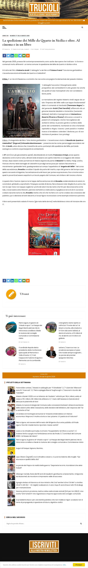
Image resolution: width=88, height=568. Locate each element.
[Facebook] (4, 55)
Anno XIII (5, 36)
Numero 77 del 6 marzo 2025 (19, 36)
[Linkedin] (12, 55)
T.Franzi (36, 49)
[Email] (24, 55)
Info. (64, 565)
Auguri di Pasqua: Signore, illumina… (29, 448)
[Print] (28, 55)
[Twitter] (8, 55)
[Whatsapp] (16, 55)
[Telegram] (20, 55)
